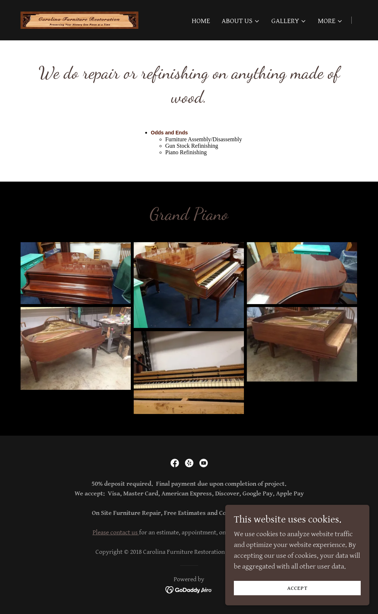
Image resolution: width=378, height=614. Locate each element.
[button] (241, 21)
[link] (80, 20)
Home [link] (201, 21)
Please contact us (116, 532)
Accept (297, 588)
